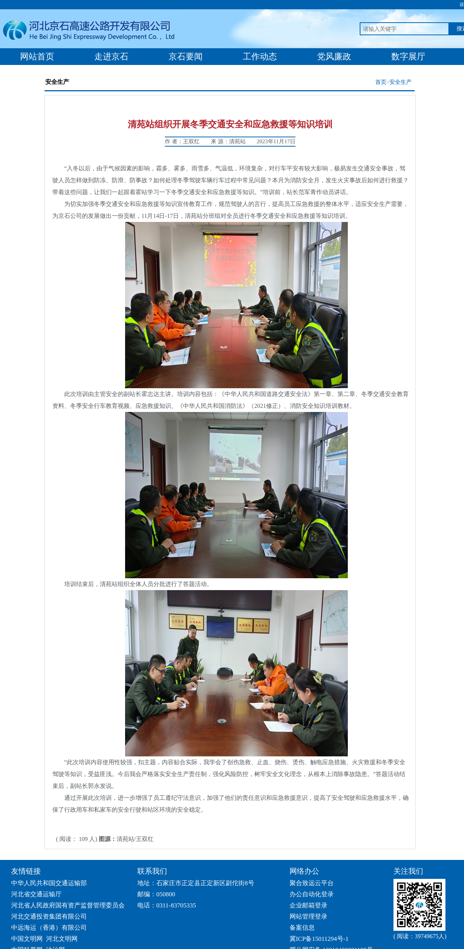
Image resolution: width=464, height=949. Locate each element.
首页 (380, 82)
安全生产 (400, 82)
